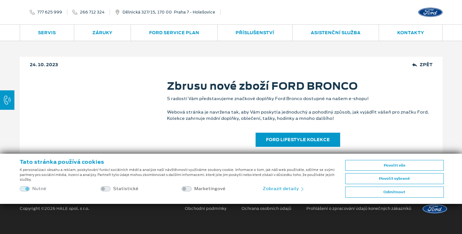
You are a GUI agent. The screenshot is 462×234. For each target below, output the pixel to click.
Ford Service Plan (174, 32)
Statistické (125, 189)
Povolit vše (394, 165)
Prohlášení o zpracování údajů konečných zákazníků (358, 208)
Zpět (422, 65)
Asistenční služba (336, 32)
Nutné (39, 189)
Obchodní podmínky (205, 208)
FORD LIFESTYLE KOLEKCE (298, 139)
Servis (47, 32)
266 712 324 (92, 12)
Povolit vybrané (394, 178)
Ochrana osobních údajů (266, 208)
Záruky (102, 32)
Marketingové (210, 189)
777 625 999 (49, 12)
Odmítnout (394, 191)
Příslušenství (255, 32)
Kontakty (410, 32)
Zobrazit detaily (284, 188)
